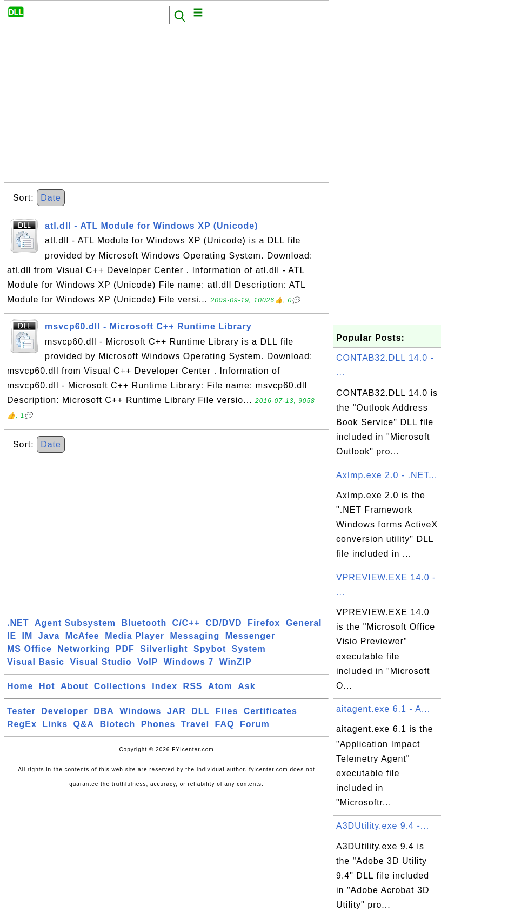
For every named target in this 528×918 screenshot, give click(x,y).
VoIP (147, 661)
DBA (103, 711)
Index (164, 686)
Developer (64, 711)
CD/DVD (223, 623)
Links (55, 724)
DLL (200, 711)
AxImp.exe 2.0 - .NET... (387, 475)
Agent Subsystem (75, 623)
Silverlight (164, 648)
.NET (18, 623)
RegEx (22, 724)
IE (11, 635)
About (74, 686)
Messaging (195, 635)
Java (49, 635)
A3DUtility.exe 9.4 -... (382, 825)
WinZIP (235, 661)
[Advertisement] (166, 106)
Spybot (209, 648)
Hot (47, 686)
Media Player (134, 635)
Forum (255, 724)
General (304, 623)
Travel (195, 724)
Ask (246, 686)
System (249, 648)
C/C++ (186, 623)
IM (27, 635)
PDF (125, 648)
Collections (120, 686)
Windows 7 (188, 661)
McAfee (82, 635)
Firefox (264, 623)
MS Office (29, 648)
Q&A (84, 724)
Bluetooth (144, 623)
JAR (176, 711)
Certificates (270, 711)
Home (20, 686)
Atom (220, 686)
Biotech (118, 724)
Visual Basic (35, 661)
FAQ (225, 724)
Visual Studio (100, 661)
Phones (158, 724)
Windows (140, 711)
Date (51, 197)
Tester (21, 711)
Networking (83, 648)
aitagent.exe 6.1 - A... (383, 709)
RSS (193, 686)
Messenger (250, 635)
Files (227, 711)
